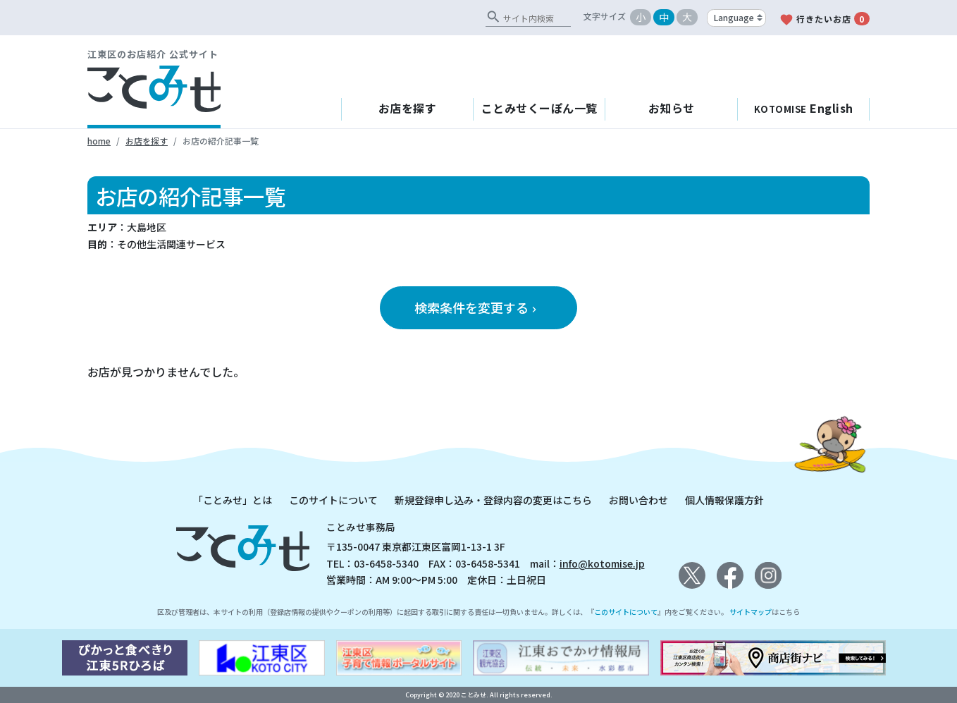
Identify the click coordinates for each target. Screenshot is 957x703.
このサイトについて (333, 500)
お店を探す (407, 107)
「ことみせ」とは (232, 500)
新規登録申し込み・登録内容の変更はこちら (493, 500)
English (803, 107)
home (99, 141)
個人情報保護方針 (724, 500)
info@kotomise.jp (602, 563)
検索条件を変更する (477, 307)
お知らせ (671, 107)
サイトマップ (750, 611)
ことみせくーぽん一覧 (539, 107)
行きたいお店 (824, 19)
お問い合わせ (638, 500)
